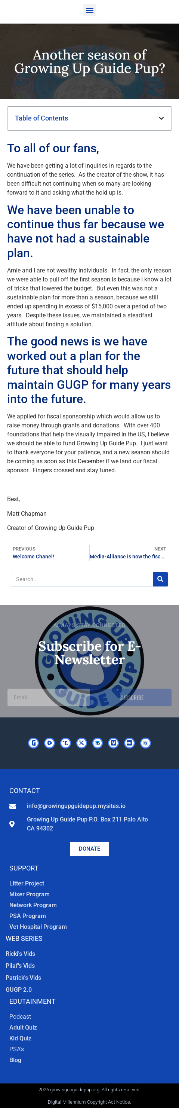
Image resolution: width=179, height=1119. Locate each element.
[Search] (160, 579)
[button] (89, 10)
